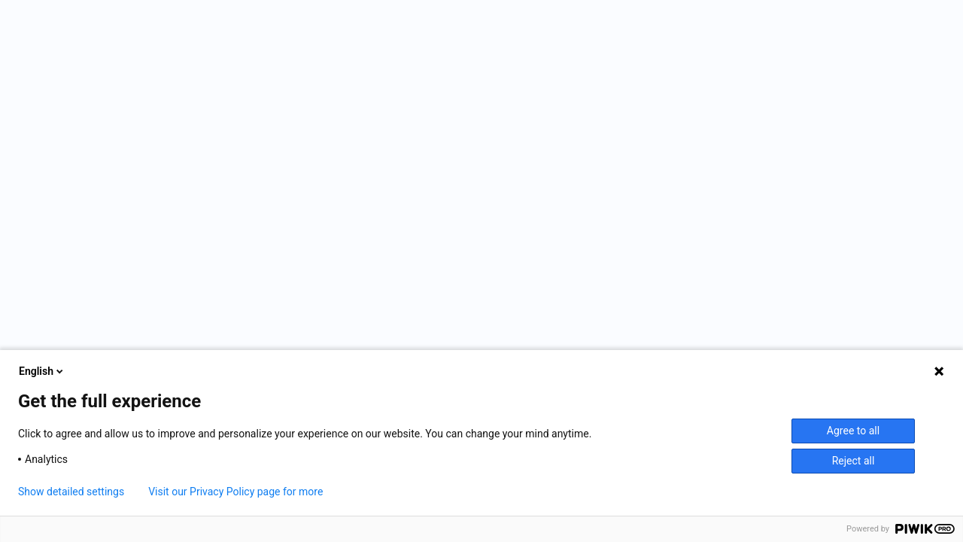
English (42, 371)
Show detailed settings (71, 492)
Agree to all (853, 431)
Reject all (853, 461)
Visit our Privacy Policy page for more (235, 492)
